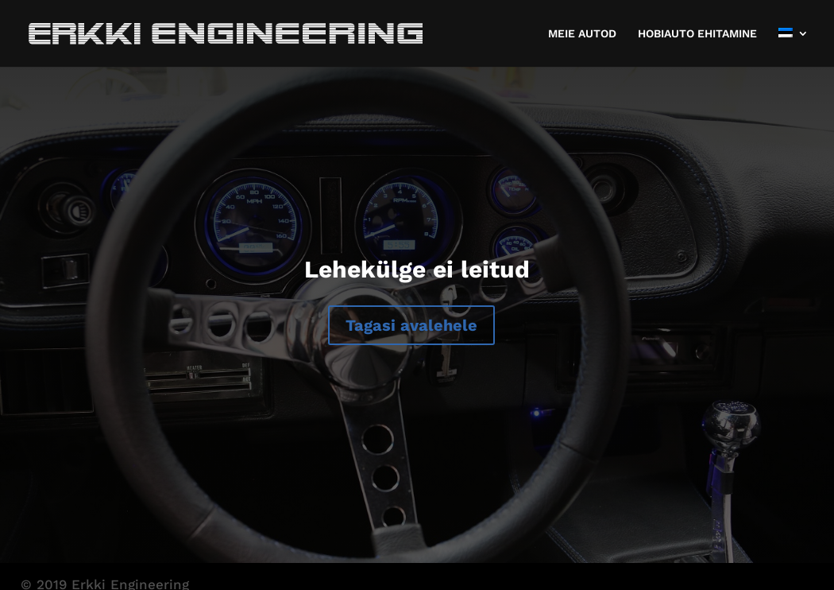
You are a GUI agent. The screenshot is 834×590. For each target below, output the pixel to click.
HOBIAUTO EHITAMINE (697, 34)
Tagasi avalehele (411, 325)
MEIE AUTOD (582, 34)
